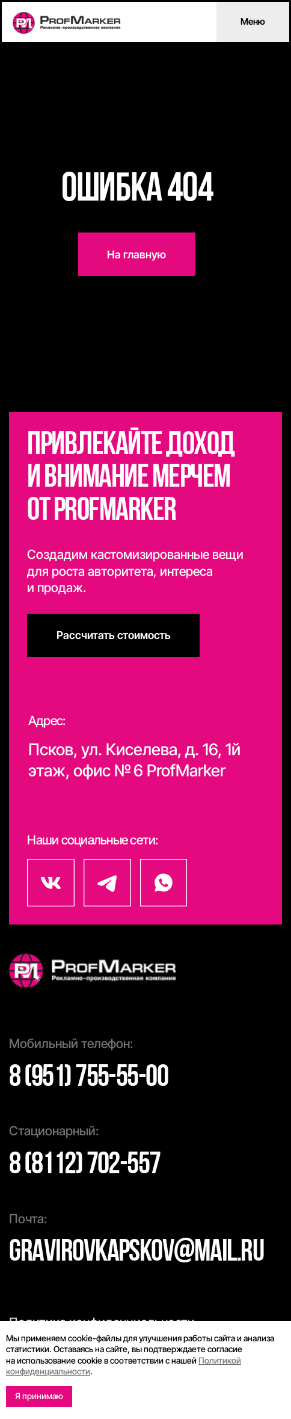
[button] (113, 635)
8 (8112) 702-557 (85, 1165)
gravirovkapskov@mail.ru (136, 1252)
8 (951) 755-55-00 (88, 1078)
